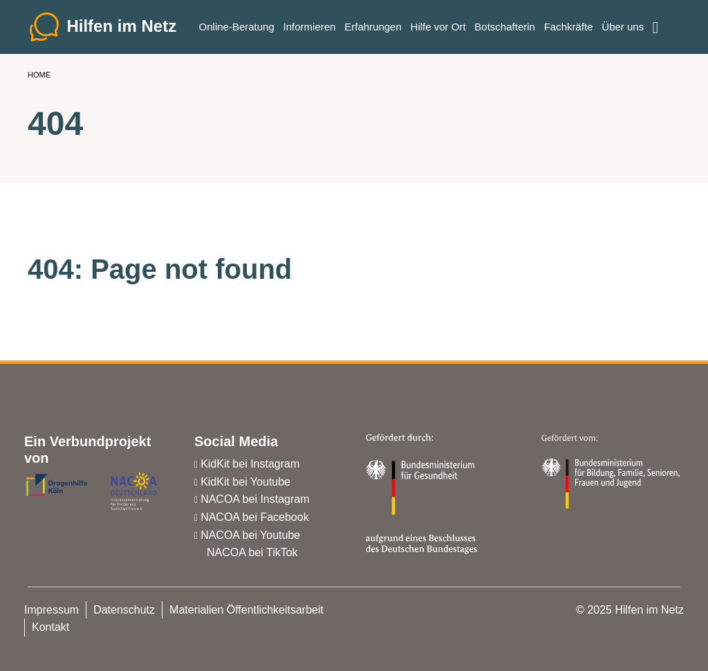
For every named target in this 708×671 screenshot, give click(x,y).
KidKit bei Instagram (250, 464)
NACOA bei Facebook (255, 517)
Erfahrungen (373, 28)
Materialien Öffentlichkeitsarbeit (246, 610)
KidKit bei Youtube (245, 482)
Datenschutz (124, 610)
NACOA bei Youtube (250, 535)
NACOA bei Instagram (255, 499)
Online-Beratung (236, 28)
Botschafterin (504, 28)
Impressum (51, 610)
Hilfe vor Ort (438, 28)
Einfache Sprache (664, 22)
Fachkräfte (568, 28)
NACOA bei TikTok (252, 552)
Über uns (623, 28)
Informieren (309, 28)
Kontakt (50, 627)
